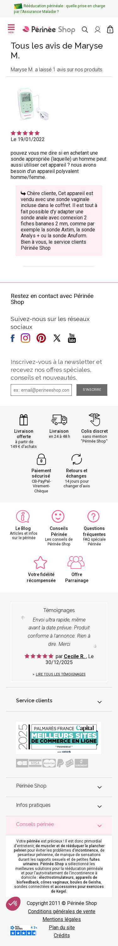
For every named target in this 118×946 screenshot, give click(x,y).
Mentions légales (61, 919)
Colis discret (94, 431)
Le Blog (23, 528)
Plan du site (62, 928)
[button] (13, 903)
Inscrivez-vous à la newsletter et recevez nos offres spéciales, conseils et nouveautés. (56, 369)
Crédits (62, 935)
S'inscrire (92, 390)
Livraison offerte (23, 434)
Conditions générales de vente (61, 911)
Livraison (59, 431)
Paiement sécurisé (41, 473)
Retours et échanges (76, 473)
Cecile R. (75, 656)
